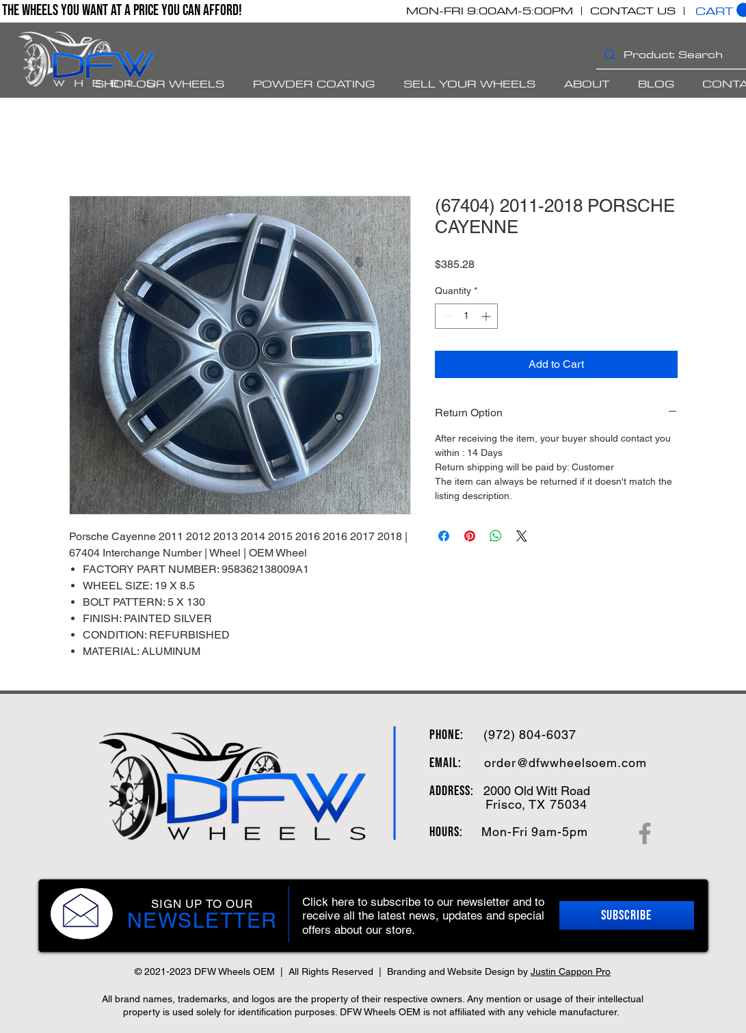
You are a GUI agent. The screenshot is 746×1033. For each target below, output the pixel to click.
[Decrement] (445, 316)
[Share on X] (522, 536)
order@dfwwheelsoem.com (565, 762)
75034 (566, 804)
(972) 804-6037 (529, 734)
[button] (626, 915)
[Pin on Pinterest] (470, 536)
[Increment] (487, 316)
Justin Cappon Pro (571, 971)
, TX (534, 804)
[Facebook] (644, 833)
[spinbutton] (466, 316)
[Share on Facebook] (444, 536)
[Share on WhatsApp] (496, 536)
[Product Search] (680, 54)
